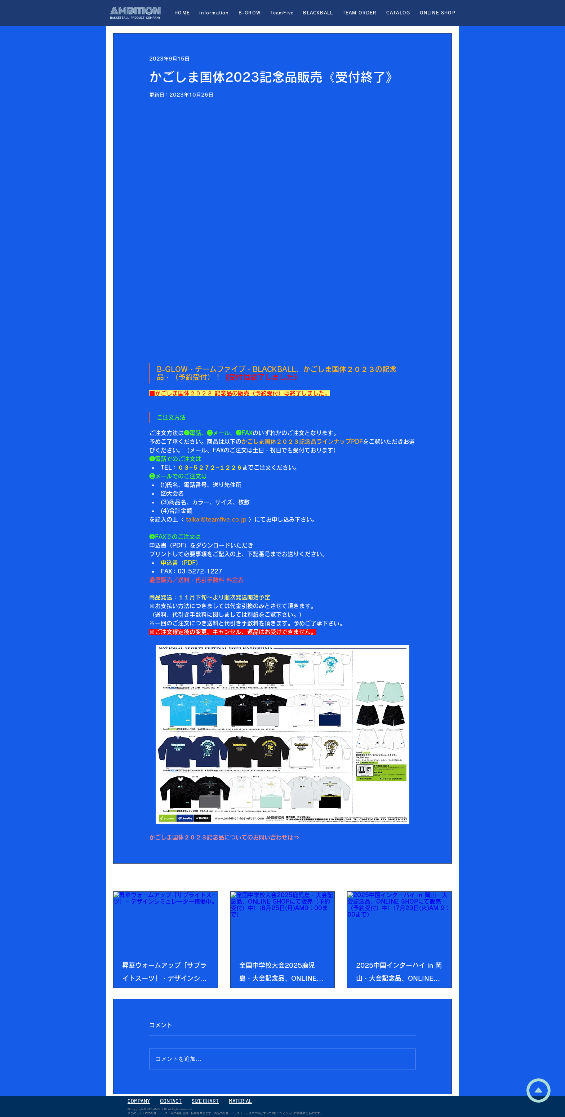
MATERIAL (240, 1101)
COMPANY (139, 1101)
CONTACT (171, 1101)
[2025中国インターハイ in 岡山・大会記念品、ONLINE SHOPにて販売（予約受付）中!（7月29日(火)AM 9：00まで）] (399, 921)
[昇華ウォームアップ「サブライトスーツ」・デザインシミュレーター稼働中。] (166, 921)
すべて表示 (439, 878)
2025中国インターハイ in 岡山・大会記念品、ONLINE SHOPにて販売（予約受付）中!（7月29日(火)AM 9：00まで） (399, 973)
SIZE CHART (205, 1101)
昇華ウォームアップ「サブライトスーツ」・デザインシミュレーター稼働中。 (164, 973)
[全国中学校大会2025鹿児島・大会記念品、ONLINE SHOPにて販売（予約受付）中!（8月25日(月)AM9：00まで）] (283, 921)
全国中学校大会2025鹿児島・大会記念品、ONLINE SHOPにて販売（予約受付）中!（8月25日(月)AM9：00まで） (281, 973)
